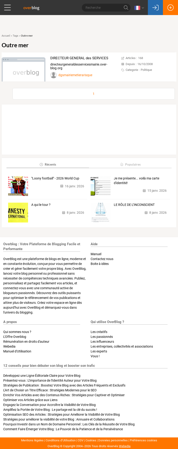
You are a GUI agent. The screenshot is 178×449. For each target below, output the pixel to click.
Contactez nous (102, 259)
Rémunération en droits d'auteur (26, 341)
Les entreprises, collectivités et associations (122, 346)
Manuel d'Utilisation (17, 351)
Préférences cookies (143, 440)
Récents (47, 164)
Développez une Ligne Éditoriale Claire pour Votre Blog (41, 375)
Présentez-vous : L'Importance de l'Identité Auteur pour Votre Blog (50, 380)
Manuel (96, 254)
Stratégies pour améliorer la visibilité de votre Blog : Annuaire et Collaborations (58, 419)
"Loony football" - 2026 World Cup (55, 178)
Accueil (6, 35)
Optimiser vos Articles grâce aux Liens (30, 400)
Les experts (99, 351)
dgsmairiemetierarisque (75, 75)
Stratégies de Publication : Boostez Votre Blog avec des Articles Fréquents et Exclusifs (64, 385)
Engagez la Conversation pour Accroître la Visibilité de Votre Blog (49, 405)
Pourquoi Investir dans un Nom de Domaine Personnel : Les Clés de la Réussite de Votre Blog (69, 424)
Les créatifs (99, 332)
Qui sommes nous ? (17, 332)
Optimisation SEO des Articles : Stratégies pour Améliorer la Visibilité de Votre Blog (61, 414)
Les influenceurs (102, 341)
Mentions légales (32, 440)
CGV (80, 440)
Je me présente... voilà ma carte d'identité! (136, 180)
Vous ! (95, 356)
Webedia (9, 346)
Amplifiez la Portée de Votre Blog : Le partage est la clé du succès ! (50, 409)
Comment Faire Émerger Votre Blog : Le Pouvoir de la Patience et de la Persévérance (63, 429)
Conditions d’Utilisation (61, 440)
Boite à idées (100, 264)
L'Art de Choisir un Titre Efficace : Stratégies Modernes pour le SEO (50, 390)
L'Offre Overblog (14, 337)
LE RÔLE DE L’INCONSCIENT (134, 205)
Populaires (130, 164)
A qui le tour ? (41, 205)
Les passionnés (102, 337)
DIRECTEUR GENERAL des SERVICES (79, 58)
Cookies (91, 440)
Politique (146, 70)
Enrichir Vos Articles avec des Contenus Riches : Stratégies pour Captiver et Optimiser (64, 395)
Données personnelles (113, 440)
